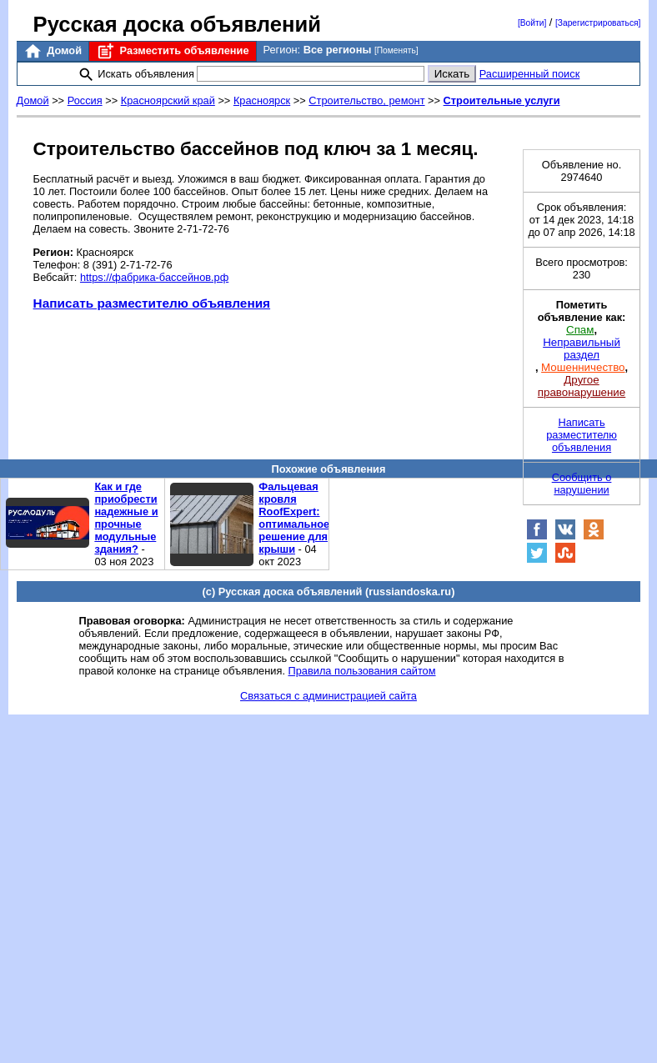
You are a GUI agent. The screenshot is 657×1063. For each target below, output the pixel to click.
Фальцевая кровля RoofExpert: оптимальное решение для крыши (293, 517)
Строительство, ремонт (366, 100)
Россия (85, 100)
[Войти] (532, 23)
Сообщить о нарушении (582, 483)
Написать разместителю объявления (151, 303)
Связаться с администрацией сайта (328, 695)
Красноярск (261, 100)
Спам (580, 329)
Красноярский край (168, 100)
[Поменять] (396, 50)
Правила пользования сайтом (362, 670)
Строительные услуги (502, 100)
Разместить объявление (172, 51)
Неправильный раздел (581, 348)
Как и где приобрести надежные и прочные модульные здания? (126, 517)
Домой (52, 51)
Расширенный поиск (529, 74)
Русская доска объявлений (177, 24)
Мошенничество (582, 367)
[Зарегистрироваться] (597, 23)
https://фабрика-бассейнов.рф (154, 277)
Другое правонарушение (581, 386)
